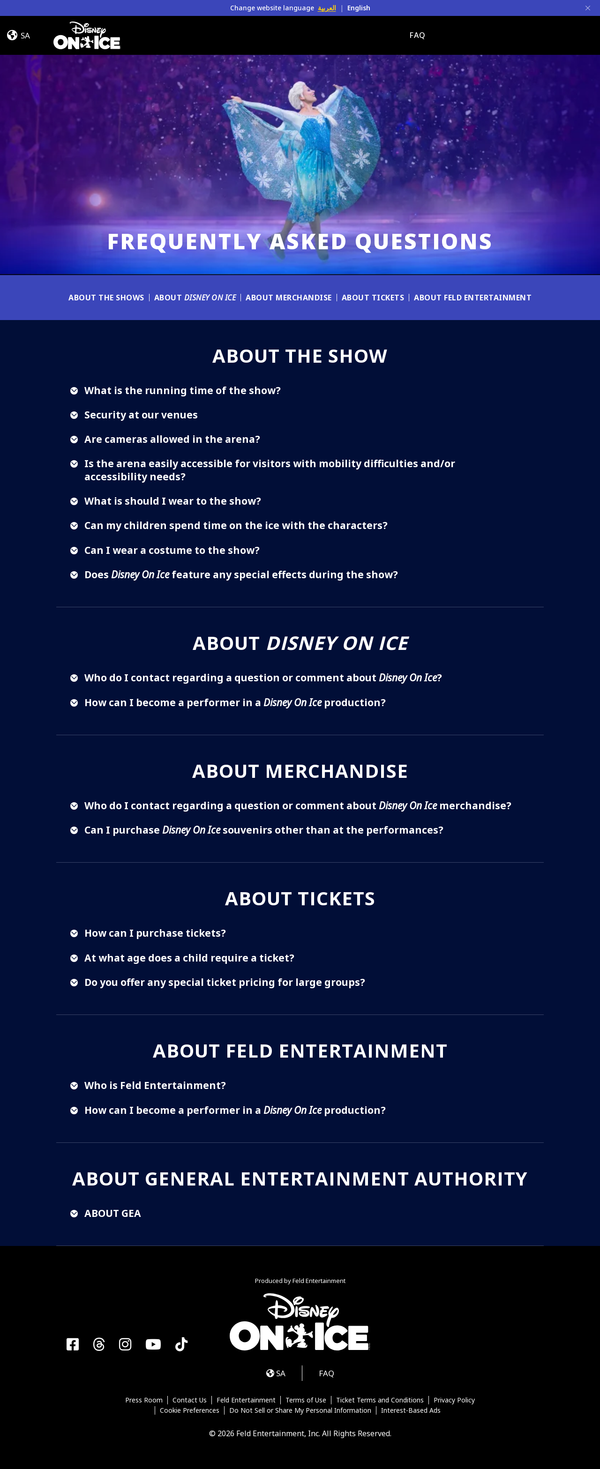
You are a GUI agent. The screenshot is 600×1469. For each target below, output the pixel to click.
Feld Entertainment (246, 1400)
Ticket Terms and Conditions (380, 1400)
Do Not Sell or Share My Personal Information (300, 1410)
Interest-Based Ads (411, 1410)
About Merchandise (289, 297)
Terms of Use (305, 1400)
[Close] (588, 7)
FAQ (417, 35)
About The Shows (106, 297)
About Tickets (373, 297)
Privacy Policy (454, 1400)
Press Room (144, 1400)
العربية (327, 7)
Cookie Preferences (189, 1410)
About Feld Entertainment (473, 297)
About (195, 297)
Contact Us (189, 1400)
